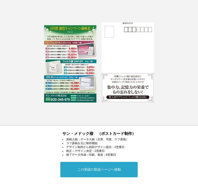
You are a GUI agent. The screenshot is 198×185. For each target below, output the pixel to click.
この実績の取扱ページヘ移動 (99, 169)
